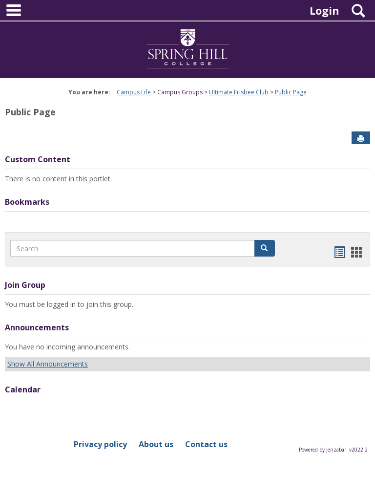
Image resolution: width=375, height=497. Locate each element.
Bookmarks (27, 201)
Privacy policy (100, 444)
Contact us (206, 444)
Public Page (291, 92)
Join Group (25, 285)
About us (156, 444)
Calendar (23, 389)
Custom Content (37, 159)
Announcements (37, 327)
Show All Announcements (47, 363)
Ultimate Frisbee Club (239, 92)
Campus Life (134, 92)
